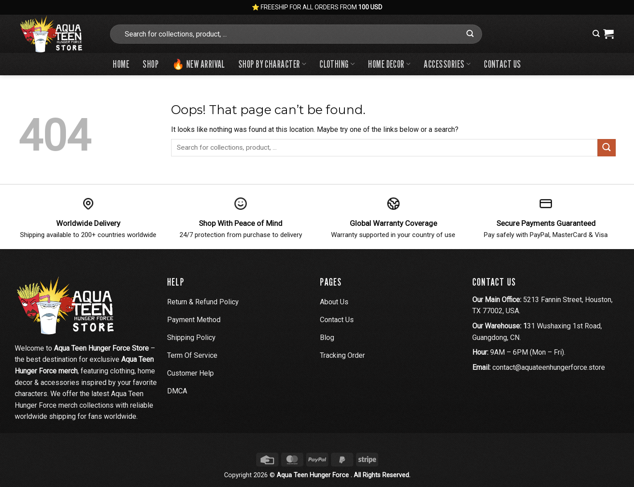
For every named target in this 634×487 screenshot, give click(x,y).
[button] (596, 33)
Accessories (447, 64)
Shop (151, 64)
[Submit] (470, 33)
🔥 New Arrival (198, 64)
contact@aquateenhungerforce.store (548, 367)
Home (121, 64)
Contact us (502, 64)
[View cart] (608, 34)
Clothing (337, 64)
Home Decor (389, 64)
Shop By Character (272, 64)
